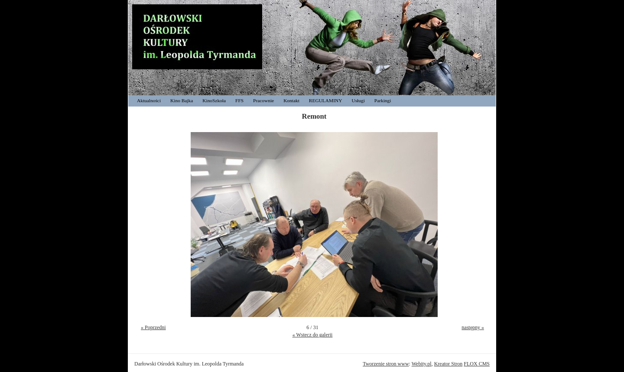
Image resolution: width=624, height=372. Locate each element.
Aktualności (149, 100)
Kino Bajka (181, 100)
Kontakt (291, 100)
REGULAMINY (325, 100)
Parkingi (382, 100)
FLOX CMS (477, 364)
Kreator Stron (448, 364)
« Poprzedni (153, 327)
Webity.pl (422, 364)
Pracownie (263, 100)
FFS (239, 100)
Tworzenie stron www (386, 364)
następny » (473, 327)
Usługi (357, 100)
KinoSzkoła (214, 100)
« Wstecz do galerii (312, 335)
